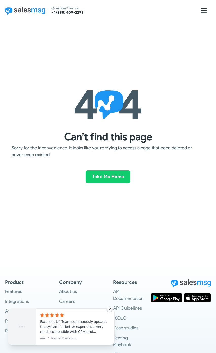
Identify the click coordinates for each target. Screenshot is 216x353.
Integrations (17, 301)
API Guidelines (127, 308)
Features (13, 291)
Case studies (125, 328)
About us (68, 291)
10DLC (119, 318)
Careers (67, 301)
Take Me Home (108, 176)
